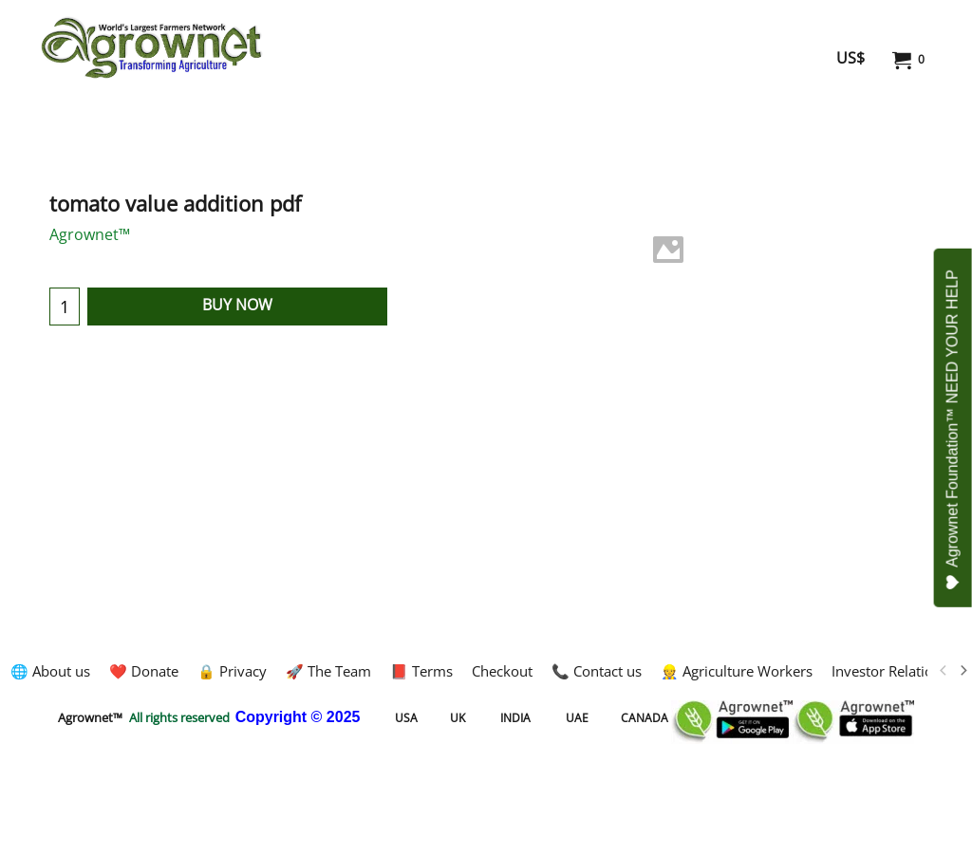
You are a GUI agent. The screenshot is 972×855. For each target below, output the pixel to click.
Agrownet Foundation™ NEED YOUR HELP (953, 430)
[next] (962, 670)
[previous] (943, 670)
